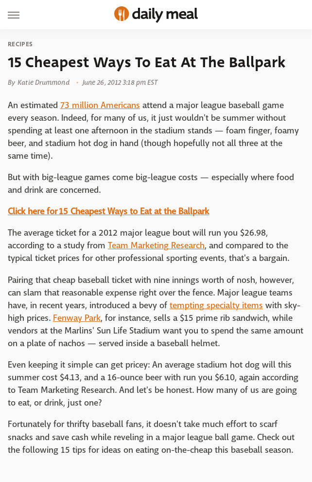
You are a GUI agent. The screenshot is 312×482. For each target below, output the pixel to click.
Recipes (20, 44)
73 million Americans (100, 105)
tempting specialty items (216, 305)
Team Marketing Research (156, 245)
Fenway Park (77, 318)
